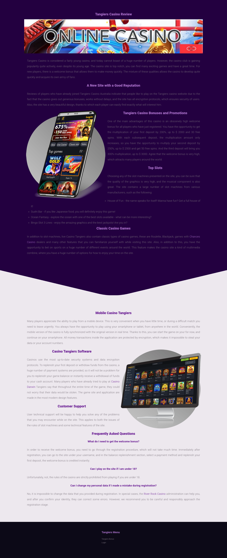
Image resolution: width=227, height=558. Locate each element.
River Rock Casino (154, 493)
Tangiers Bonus (108, 539)
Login (104, 542)
